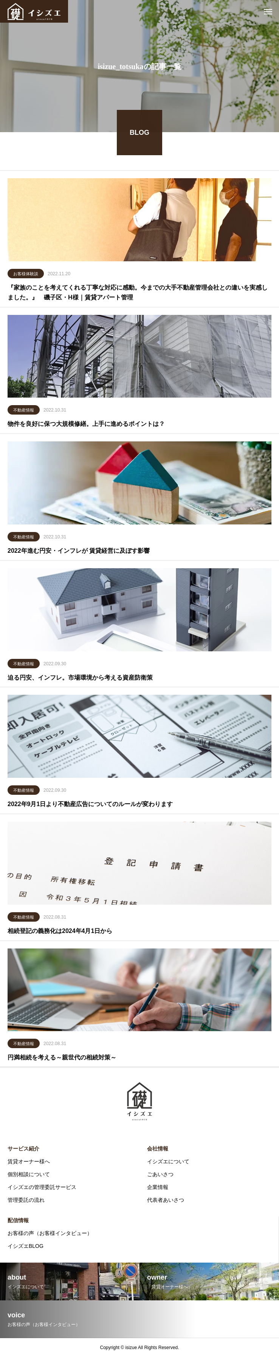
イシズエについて (168, 1161)
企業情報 (157, 1187)
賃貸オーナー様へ (29, 1161)
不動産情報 (23, 411)
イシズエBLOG (25, 1246)
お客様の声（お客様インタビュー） (50, 1233)
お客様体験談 (25, 274)
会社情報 (157, 1149)
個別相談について (29, 1174)
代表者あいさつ (165, 1200)
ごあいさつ (160, 1174)
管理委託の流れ (26, 1200)
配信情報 (18, 1220)
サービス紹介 (23, 1149)
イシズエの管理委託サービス (42, 1187)
